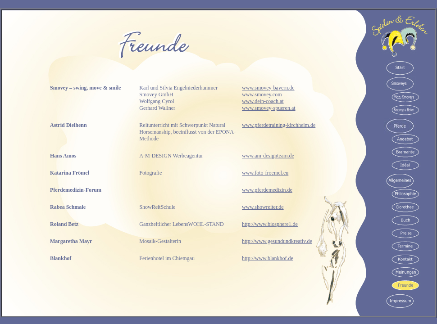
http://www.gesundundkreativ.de (277, 241)
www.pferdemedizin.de (267, 190)
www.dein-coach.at (263, 101)
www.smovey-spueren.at (269, 108)
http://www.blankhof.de (267, 258)
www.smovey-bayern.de (268, 88)
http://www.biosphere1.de (270, 224)
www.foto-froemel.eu (265, 173)
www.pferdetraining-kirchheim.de (278, 125)
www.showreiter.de (263, 207)
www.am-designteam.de (268, 156)
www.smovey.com (262, 94)
